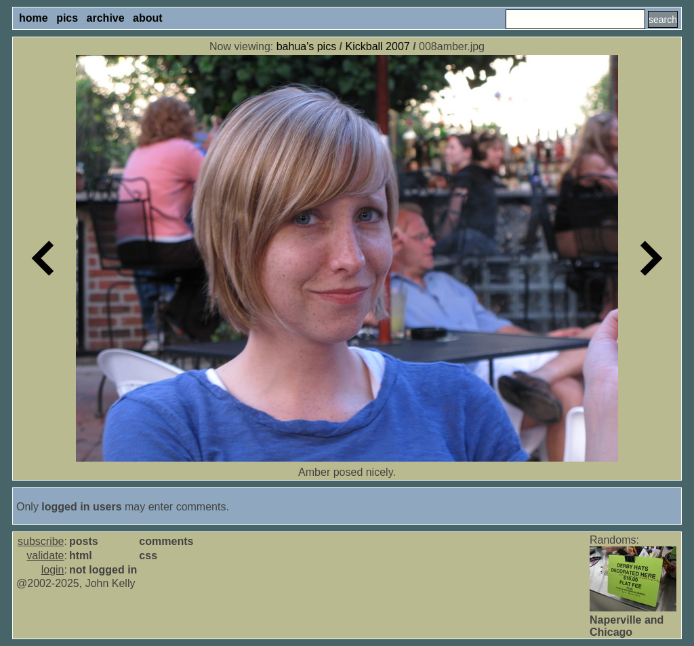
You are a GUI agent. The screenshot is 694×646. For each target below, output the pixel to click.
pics (67, 18)
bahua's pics (306, 46)
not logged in (103, 570)
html (80, 555)
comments (166, 541)
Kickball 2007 (378, 46)
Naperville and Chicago (627, 626)
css (148, 555)
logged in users (81, 506)
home (33, 18)
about (148, 18)
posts (83, 541)
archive (106, 18)
